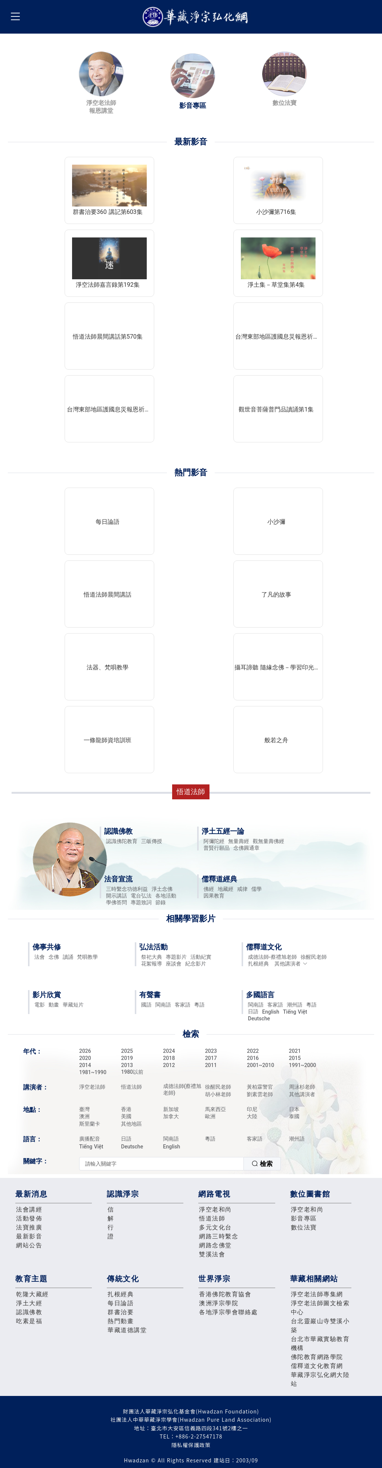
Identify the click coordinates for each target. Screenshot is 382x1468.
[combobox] (180, 1163)
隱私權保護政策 (191, 1445)
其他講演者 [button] (291, 964)
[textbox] (161, 1163)
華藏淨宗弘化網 (197, 17)
